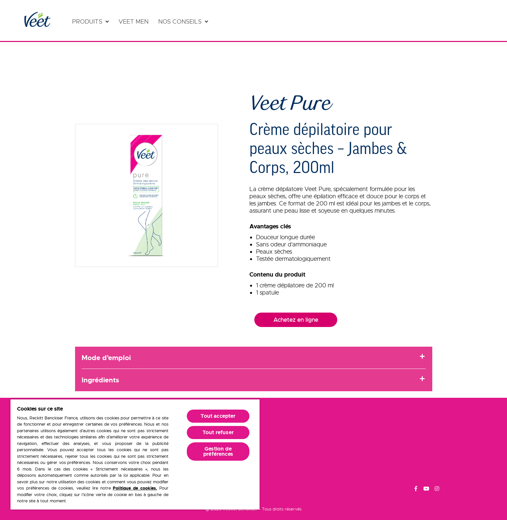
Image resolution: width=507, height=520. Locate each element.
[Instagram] (437, 489)
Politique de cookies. (135, 488)
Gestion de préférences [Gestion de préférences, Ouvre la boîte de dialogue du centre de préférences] (218, 451)
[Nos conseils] (183, 21)
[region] (135, 454)
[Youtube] (426, 489)
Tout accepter (218, 416)
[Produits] (90, 21)
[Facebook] (416, 489)
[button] (146, 195)
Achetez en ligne (295, 319)
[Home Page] (36, 20)
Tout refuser (218, 432)
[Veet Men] (135, 21)
